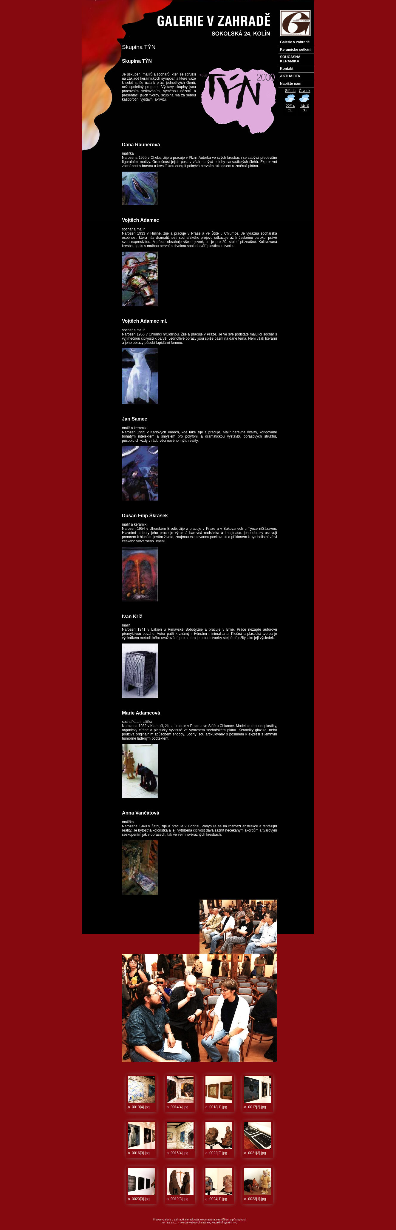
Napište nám (290, 83)
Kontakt (286, 69)
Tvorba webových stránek (195, 1222)
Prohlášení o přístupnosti (231, 1219)
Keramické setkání (295, 49)
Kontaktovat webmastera (200, 1219)
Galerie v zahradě (295, 42)
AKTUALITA (290, 76)
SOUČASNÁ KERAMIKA (290, 59)
